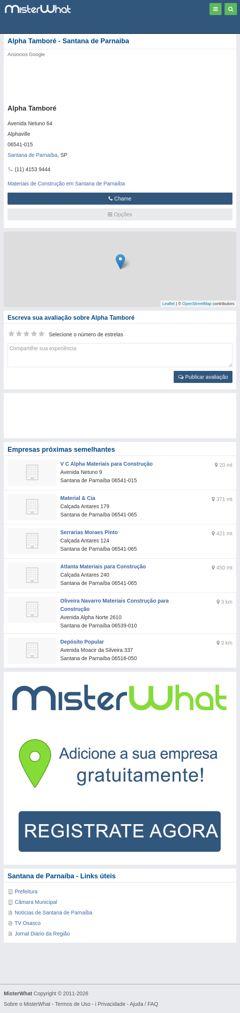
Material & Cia (77, 498)
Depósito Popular (82, 642)
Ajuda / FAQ (144, 1004)
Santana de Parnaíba (32, 155)
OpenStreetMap (197, 303)
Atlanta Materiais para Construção (103, 566)
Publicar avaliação (203, 377)
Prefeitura (26, 891)
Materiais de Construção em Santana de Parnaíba (66, 184)
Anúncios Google (26, 54)
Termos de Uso (72, 1004)
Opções (120, 214)
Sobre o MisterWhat (27, 1004)
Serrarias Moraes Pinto (89, 532)
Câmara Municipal (36, 902)
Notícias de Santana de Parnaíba (53, 913)
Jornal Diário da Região (42, 934)
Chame (120, 199)
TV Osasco (28, 923)
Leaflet (168, 303)
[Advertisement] (115, 78)
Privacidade (111, 1004)
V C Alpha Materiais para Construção (106, 464)
